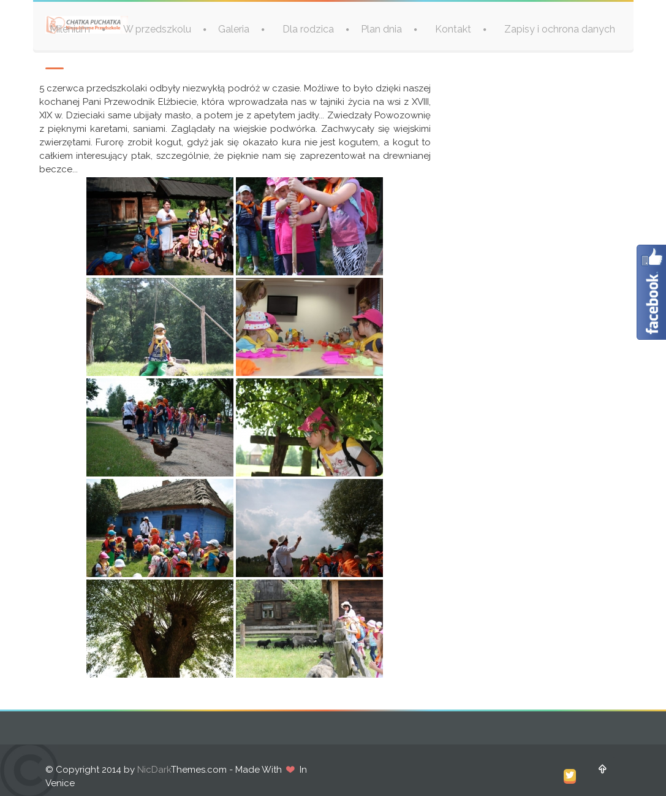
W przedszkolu (157, 29)
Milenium (70, 29)
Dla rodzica (308, 29)
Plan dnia (381, 29)
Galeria (233, 29)
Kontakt (453, 29)
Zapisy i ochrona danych (559, 29)
